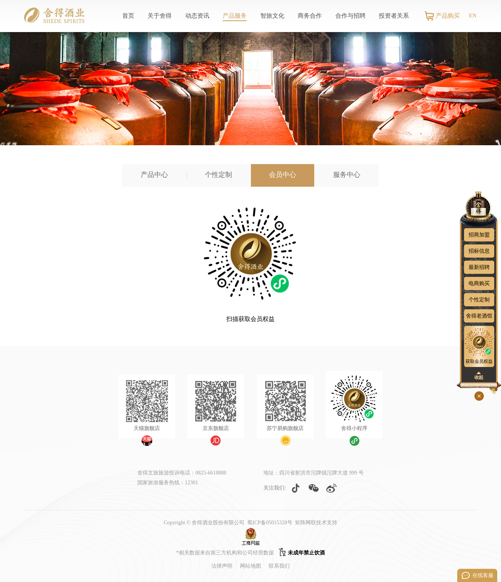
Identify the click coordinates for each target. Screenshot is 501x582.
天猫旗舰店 (147, 428)
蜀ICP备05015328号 (269, 522)
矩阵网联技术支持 (316, 522)
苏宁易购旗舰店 (285, 428)
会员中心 (282, 174)
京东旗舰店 (216, 428)
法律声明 (221, 566)
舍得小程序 (354, 428)
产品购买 (448, 15)
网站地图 (250, 566)
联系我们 (279, 566)
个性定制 (218, 174)
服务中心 (346, 174)
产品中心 (154, 174)
